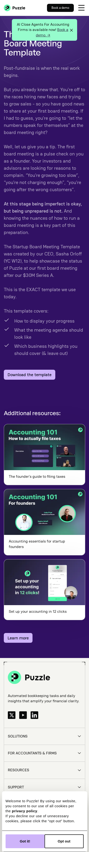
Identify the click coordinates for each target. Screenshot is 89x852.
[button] (81, 8)
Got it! (25, 841)
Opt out (64, 841)
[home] (14, 8)
